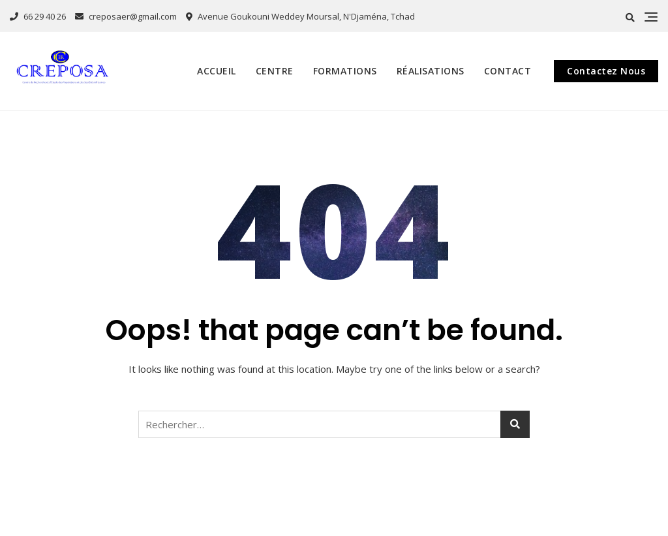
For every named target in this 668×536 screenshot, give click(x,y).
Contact (508, 71)
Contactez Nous (606, 71)
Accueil (216, 71)
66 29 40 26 (38, 16)
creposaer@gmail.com (126, 16)
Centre (275, 71)
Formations (345, 71)
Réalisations (430, 71)
